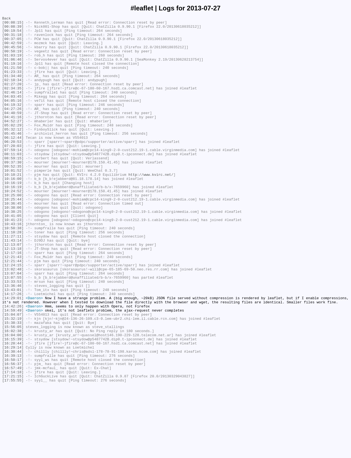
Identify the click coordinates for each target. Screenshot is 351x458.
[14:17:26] (13, 349)
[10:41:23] (13, 260)
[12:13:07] (13, 290)
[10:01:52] (13, 201)
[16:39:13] (13, 423)
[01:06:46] (13, 68)
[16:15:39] (13, 404)
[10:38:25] (13, 250)
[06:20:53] (13, 167)
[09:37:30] (13, 191)
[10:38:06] (13, 246)
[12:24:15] (13, 315)
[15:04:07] (13, 374)
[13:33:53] (13, 334)
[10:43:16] (13, 265)
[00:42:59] (13, 48)
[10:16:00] (13, 211)
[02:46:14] (13, 107)
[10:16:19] (13, 216)
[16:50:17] (13, 428)
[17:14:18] (13, 443)
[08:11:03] (13, 181)
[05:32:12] (13, 152)
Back (6, 18)
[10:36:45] (13, 241)
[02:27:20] (13, 97)
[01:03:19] (13, 63)
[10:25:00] (13, 231)
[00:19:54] (13, 33)
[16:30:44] (13, 418)
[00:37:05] (13, 43)
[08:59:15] (13, 186)
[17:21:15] (13, 448)
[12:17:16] (13, 300)
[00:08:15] (13, 23)
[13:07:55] (13, 329)
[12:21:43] (13, 305)
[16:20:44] (13, 408)
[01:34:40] (13, 88)
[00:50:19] (13, 58)
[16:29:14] (13, 413)
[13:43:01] (13, 344)
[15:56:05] (13, 389)
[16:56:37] (13, 433)
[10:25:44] (13, 236)
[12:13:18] (13, 295)
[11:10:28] (13, 275)
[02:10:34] (13, 93)
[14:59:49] (13, 369)
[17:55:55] (13, 453)
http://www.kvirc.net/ (150, 206)
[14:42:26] (13, 364)
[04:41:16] (13, 137)
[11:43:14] (13, 285)
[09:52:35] (13, 196)
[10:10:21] (13, 206)
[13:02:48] (13, 320)
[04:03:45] (13, 112)
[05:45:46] (13, 157)
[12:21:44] (13, 310)
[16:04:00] (13, 399)
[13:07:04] (13, 325)
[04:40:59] (13, 132)
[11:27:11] (13, 280)
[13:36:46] (13, 339)
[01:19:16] (13, 73)
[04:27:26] (13, 127)
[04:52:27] (13, 142)
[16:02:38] (13, 394)
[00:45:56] (13, 53)
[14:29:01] (13, 354)
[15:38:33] (13, 384)
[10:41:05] (13, 255)
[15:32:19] (13, 379)
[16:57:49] (13, 438)
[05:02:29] (13, 147)
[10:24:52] (13, 226)
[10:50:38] (13, 270)
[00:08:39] (13, 28)
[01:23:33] (13, 83)
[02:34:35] (13, 102)
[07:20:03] (13, 171)
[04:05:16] (13, 117)
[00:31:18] (13, 38)
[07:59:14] (13, 176)
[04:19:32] (13, 122)
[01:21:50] (13, 78)
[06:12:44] (13, 162)
